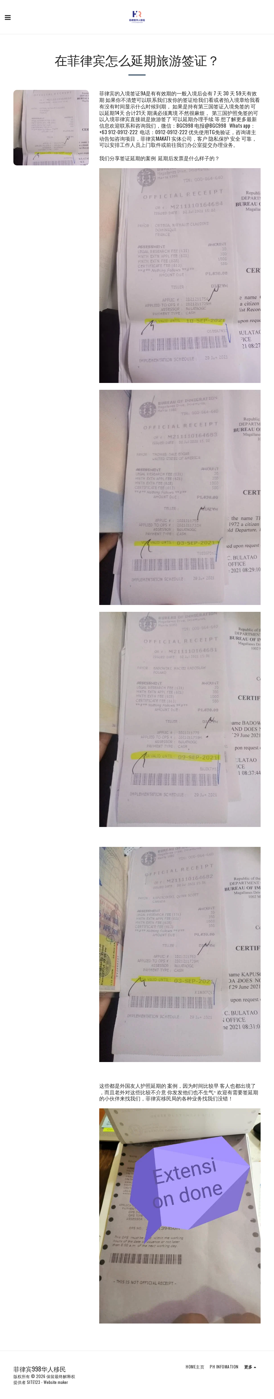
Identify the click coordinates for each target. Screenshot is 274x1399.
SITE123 (33, 1382)
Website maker (56, 1382)
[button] (7, 16)
